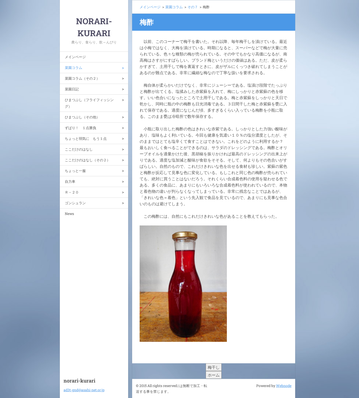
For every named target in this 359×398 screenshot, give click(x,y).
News (69, 213)
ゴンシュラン (75, 202)
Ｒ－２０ (72, 192)
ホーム (214, 375)
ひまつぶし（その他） (82, 117)
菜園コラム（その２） (82, 78)
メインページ (75, 56)
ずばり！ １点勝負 (80, 127)
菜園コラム (73, 67)
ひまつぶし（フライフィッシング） (89, 103)
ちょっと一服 (75, 170)
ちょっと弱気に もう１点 (86, 138)
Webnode (283, 385)
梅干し (214, 367)
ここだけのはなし (79, 149)
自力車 (70, 181)
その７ (192, 6)
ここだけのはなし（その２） (87, 160)
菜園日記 (72, 89)
